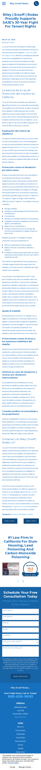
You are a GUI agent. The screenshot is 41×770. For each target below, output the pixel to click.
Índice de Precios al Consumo (26, 147)
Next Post (31, 521)
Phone (6, 623)
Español (30, 514)
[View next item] (23, 581)
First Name (8, 610)
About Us (20, 727)
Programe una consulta (20, 506)
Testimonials (20, 734)
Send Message (20, 676)
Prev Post (9, 521)
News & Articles (20, 741)
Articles (20, 745)
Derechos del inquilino (18, 514)
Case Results (20, 738)
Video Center (20, 752)
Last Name (7, 617)
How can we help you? (13, 648)
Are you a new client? (12, 641)
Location (6, 635)
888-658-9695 (20, 696)
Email (5, 629)
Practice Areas (20, 730)
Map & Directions (20, 717)
